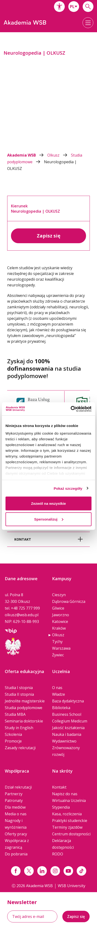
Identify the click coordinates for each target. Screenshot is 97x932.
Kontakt (59, 787)
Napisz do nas (64, 793)
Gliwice (58, 608)
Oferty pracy (16, 834)
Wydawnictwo (64, 741)
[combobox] (73, 6)
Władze (58, 694)
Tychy (57, 641)
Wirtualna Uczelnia (69, 800)
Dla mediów (15, 807)
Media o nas (16, 813)
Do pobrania (16, 854)
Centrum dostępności (71, 834)
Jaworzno (60, 614)
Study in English (19, 727)
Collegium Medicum (69, 721)
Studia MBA (15, 714)
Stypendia (61, 807)
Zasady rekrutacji (20, 747)
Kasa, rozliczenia (67, 813)
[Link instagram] (55, 871)
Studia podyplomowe (23, 707)
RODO (57, 854)
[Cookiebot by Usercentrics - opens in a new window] (71, 409)
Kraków (59, 628)
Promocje (13, 741)
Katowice (60, 621)
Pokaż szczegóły (68, 488)
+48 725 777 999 (25, 608)
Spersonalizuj (48, 519)
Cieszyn (59, 594)
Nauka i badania (66, 734)
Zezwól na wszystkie (48, 503)
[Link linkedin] (42, 871)
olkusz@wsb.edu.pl (21, 614)
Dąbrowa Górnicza (68, 601)
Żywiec (58, 655)
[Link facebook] (16, 871)
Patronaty (14, 800)
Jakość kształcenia (68, 727)
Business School (66, 714)
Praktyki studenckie (69, 820)
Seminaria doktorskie (24, 721)
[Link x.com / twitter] (29, 871)
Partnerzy (13, 793)
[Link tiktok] (81, 871)
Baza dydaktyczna (68, 701)
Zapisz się (48, 235)
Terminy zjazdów (67, 827)
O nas (57, 687)
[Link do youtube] (68, 871)
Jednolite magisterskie (25, 701)
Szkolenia (13, 734)
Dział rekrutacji (18, 787)
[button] (59, 6)
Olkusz (59, 155)
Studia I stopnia (19, 687)
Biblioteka (61, 707)
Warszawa (61, 648)
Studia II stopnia (19, 694)
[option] (48, 91)
